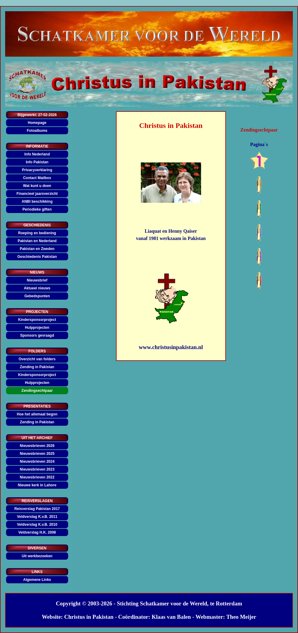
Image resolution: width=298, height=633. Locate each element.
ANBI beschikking (37, 201)
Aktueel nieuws (37, 288)
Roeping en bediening (37, 233)
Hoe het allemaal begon (37, 414)
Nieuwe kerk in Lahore (37, 485)
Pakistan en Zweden (37, 249)
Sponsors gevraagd (37, 335)
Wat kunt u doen (37, 186)
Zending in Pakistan (37, 367)
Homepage (37, 123)
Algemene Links (37, 580)
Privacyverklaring (37, 170)
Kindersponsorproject (37, 320)
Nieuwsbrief (37, 280)
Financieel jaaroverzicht (37, 194)
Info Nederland (37, 154)
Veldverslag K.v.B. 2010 (37, 524)
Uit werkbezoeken (37, 556)
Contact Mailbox (37, 178)
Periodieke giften (37, 209)
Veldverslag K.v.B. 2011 (37, 517)
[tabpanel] (171, 125)
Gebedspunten (37, 296)
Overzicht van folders (36, 359)
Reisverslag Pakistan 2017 (37, 509)
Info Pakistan (37, 162)
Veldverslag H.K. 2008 (37, 532)
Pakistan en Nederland (37, 241)
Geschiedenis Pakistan (37, 257)
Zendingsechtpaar (37, 390)
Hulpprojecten (37, 327)
